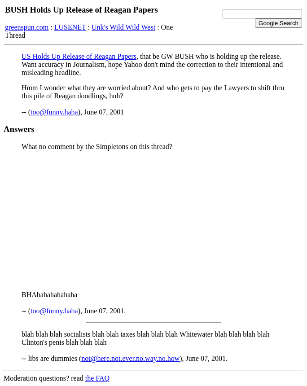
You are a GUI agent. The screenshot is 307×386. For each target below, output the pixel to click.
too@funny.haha (54, 112)
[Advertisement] (153, 221)
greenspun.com (26, 27)
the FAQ (97, 378)
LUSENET (70, 27)
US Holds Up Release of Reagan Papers (79, 56)
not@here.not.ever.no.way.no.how (130, 358)
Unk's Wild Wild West (123, 27)
